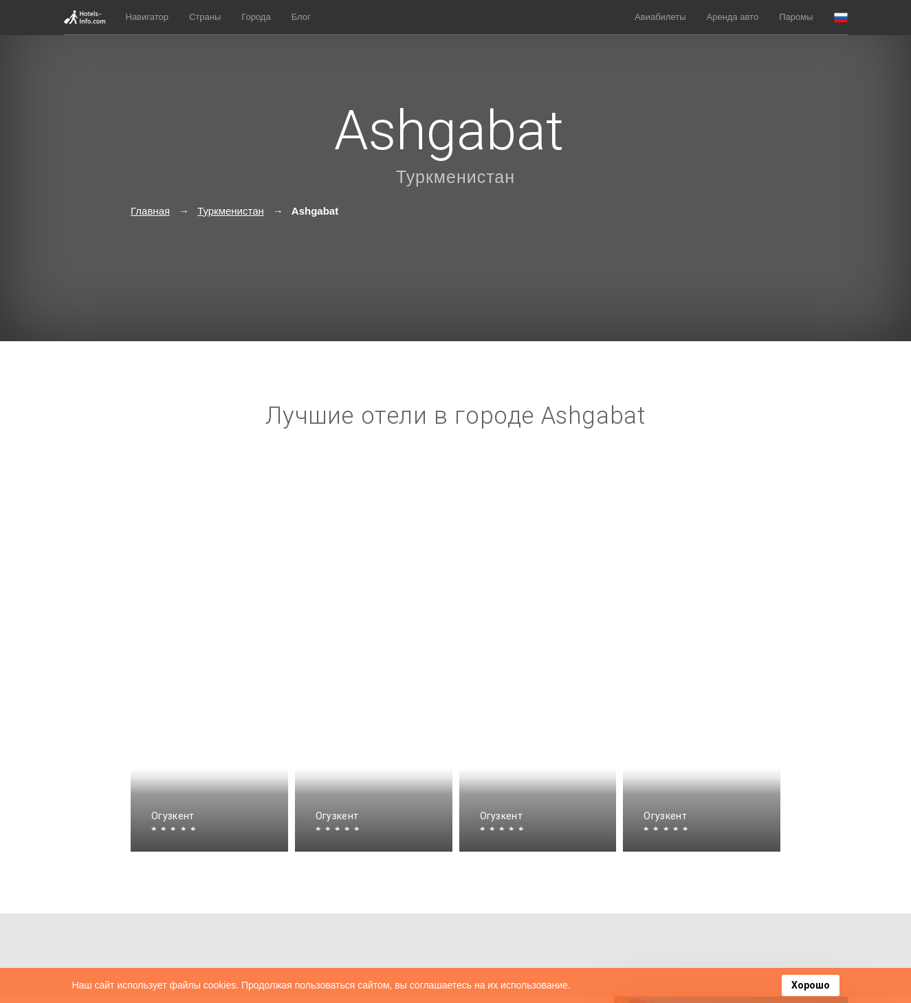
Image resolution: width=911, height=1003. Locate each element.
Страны (205, 17)
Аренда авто (733, 17)
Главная (150, 211)
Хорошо (810, 985)
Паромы (796, 17)
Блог (301, 17)
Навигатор (147, 17)
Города (255, 17)
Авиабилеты (660, 17)
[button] (841, 17)
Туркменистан (455, 176)
